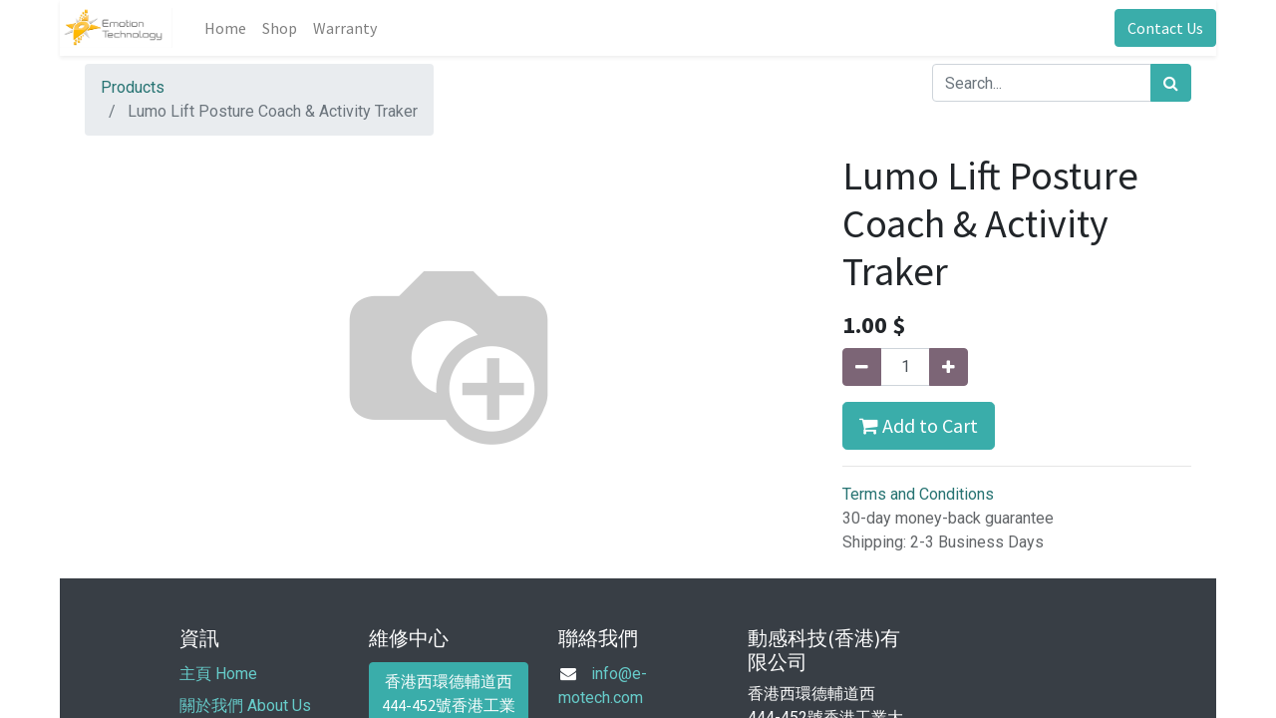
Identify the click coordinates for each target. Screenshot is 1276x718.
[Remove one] (861, 367)
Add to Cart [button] (918, 425)
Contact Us (1165, 28)
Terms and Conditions (918, 494)
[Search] (1170, 83)
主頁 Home (218, 673)
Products (132, 87)
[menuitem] (225, 28)
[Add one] (948, 367)
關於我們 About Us (245, 705)
